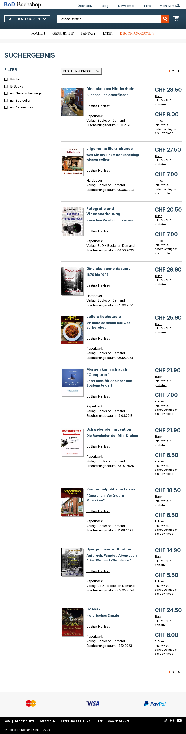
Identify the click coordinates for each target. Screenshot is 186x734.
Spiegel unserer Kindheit (109, 549)
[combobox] (113, 19)
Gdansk (93, 609)
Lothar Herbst (98, 106)
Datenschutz (25, 721)
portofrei (161, 104)
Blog (105, 6)
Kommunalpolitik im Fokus (110, 489)
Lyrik (107, 34)
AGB (7, 721)
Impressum (48, 721)
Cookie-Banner (119, 721)
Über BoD (85, 6)
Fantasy (88, 34)
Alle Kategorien (27, 19)
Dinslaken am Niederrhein (110, 88)
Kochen (38, 34)
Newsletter (126, 6)
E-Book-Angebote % (137, 34)
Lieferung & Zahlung (75, 721)
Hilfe (147, 6)
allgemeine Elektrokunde (109, 148)
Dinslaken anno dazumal (109, 268)
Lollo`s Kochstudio (103, 316)
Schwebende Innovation (108, 429)
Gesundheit (63, 34)
